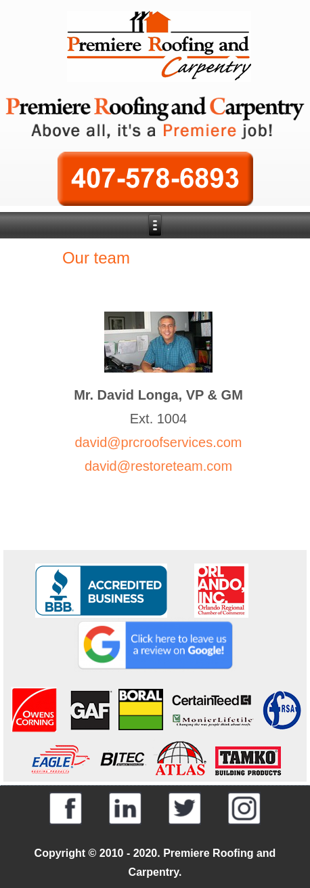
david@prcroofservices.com (158, 442)
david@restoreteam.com (158, 466)
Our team (96, 258)
